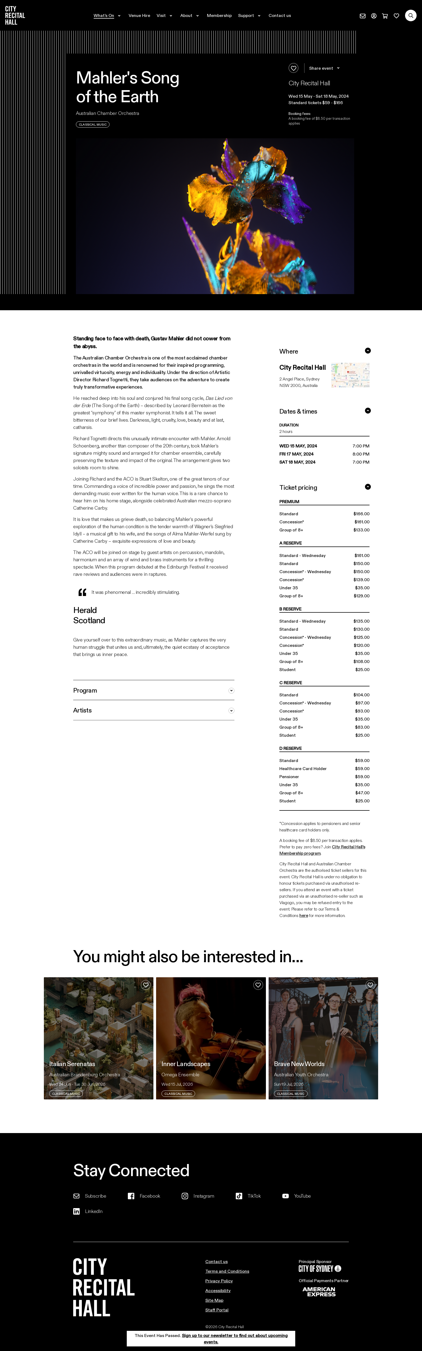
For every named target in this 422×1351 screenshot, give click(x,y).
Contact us (216, 1261)
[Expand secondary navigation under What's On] (108, 15)
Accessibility (218, 1290)
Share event (325, 68)
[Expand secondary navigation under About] (190, 15)
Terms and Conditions (227, 1271)
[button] (321, 96)
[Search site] (411, 15)
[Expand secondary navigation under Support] (250, 15)
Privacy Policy (219, 1280)
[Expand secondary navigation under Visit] (165, 15)
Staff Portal (216, 1309)
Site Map (214, 1300)
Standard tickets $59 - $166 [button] (316, 102)
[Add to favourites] (293, 68)
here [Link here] (303, 915)
